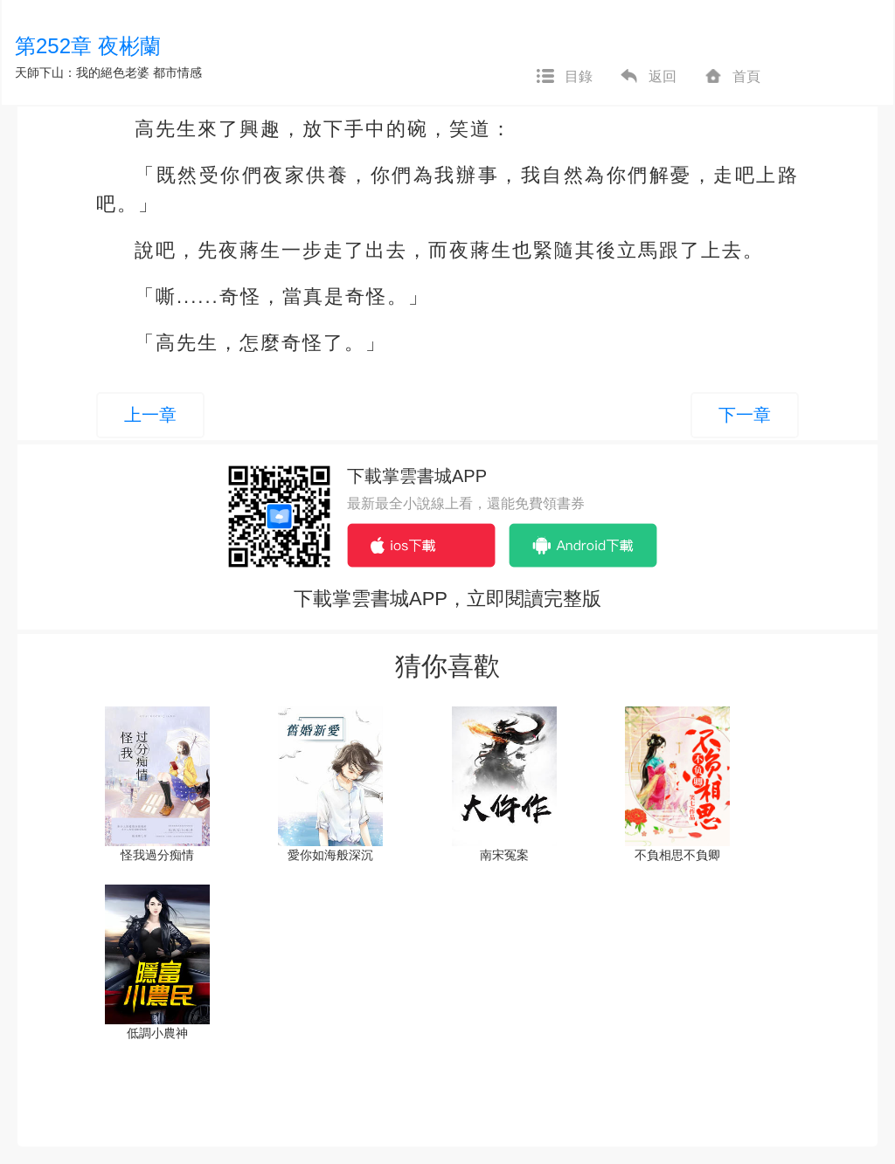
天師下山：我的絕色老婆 (82, 72)
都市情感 (177, 72)
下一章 (744, 414)
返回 (647, 76)
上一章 (150, 414)
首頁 (731, 76)
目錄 (564, 76)
